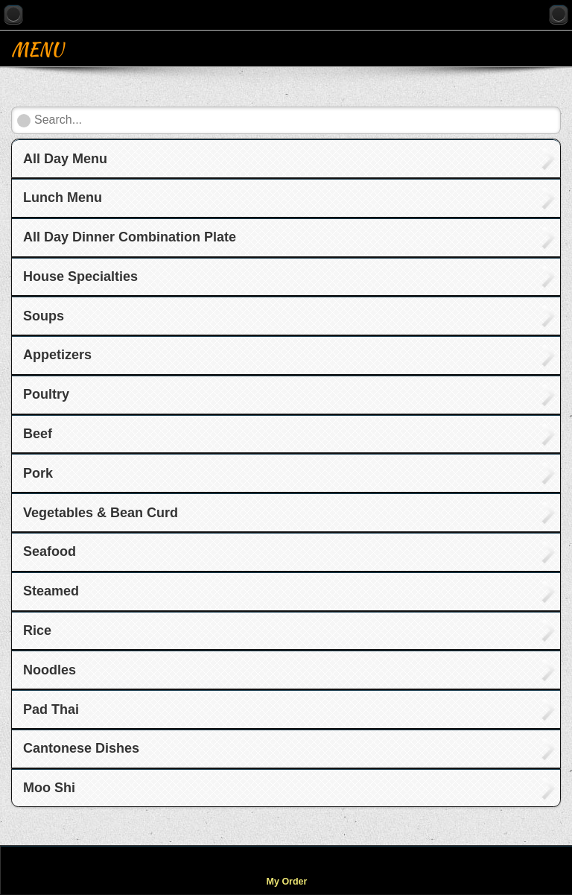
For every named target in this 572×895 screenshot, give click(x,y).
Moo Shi (49, 787)
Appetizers (57, 354)
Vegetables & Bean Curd (100, 512)
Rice (37, 630)
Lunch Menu (62, 197)
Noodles (49, 669)
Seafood (49, 551)
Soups (43, 316)
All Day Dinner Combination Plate (129, 237)
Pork (38, 473)
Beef (37, 433)
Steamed (51, 591)
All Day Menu (65, 158)
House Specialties (80, 276)
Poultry (46, 394)
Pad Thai (51, 709)
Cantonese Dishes (81, 748)
